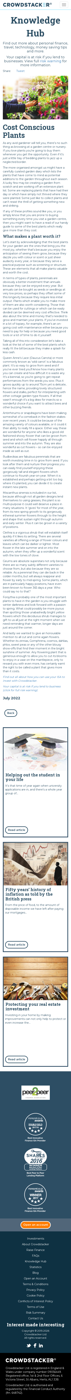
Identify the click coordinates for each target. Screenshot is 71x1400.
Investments (35, 1238)
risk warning (50, 61)
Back (10, 713)
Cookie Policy (35, 1295)
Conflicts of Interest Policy (35, 1301)
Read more (35, 782)
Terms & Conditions (35, 1284)
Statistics (35, 1267)
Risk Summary (35, 1312)
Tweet (20, 71)
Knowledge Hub (35, 1261)
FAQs (35, 1255)
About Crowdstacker (35, 1244)
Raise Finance (35, 1250)
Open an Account (35, 1278)
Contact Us (35, 1318)
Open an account (35, 1225)
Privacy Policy (35, 1290)
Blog (35, 1272)
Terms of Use (35, 1307)
